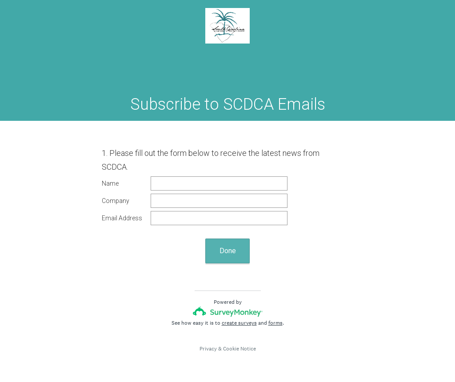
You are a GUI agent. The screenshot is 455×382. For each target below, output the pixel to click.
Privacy (208, 348)
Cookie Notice (239, 348)
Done (228, 251)
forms (275, 322)
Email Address (122, 218)
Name (110, 183)
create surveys (239, 322)
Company (115, 200)
